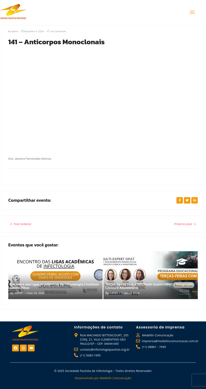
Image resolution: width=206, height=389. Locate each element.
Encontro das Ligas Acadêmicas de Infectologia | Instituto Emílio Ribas (49, 285)
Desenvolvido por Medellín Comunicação (103, 378)
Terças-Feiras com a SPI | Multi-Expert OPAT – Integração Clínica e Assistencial (142, 285)
